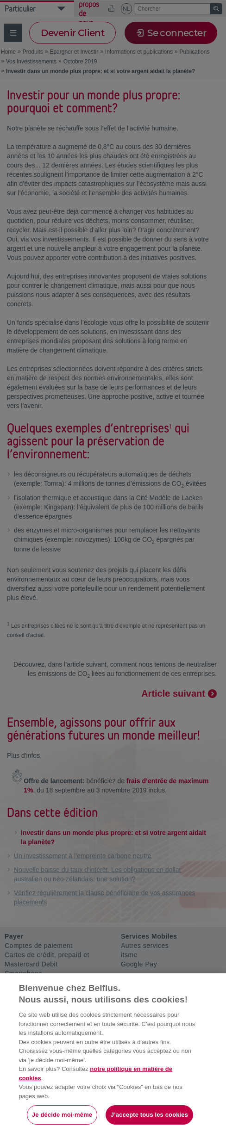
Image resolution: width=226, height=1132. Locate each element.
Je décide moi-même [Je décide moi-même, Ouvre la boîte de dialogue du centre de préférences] (62, 1114)
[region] (113, 1052)
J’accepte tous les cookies (149, 1114)
